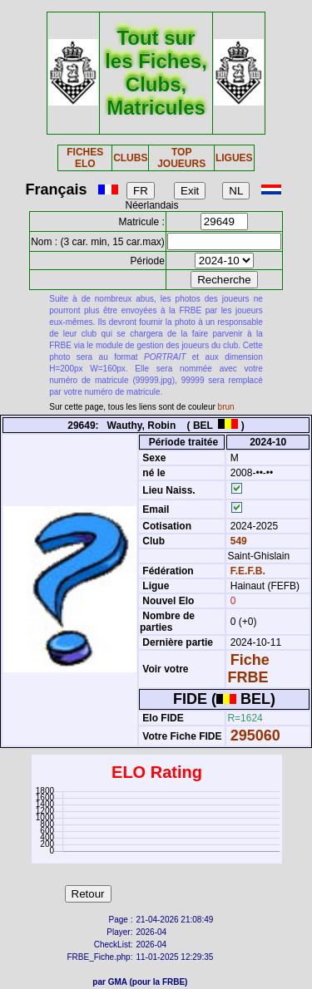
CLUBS (130, 158)
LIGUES (234, 158)
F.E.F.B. (247, 571)
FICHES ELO (85, 158)
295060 (255, 735)
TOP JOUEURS (181, 158)
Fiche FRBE (248, 669)
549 (236, 541)
